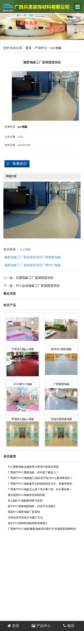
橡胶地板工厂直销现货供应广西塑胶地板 (32, 257)
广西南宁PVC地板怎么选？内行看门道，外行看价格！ (40, 489)
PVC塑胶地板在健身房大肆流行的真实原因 (33, 466)
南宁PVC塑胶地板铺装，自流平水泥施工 (32, 506)
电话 (68, 626)
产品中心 (41, 48)
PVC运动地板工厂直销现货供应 (38, 285)
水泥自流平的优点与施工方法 (25, 517)
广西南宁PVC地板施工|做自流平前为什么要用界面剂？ (40, 478)
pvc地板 (56, 48)
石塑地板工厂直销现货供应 (35, 278)
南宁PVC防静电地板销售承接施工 (28, 523)
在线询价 (17, 163)
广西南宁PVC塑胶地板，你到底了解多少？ (33, 472)
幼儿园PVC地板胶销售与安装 (25, 500)
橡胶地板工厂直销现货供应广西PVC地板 (32, 265)
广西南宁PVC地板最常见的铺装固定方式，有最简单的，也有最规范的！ (41, 484)
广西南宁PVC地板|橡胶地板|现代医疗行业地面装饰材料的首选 (42, 529)
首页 (28, 48)
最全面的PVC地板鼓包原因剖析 (26, 495)
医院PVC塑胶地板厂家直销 (24, 511)
